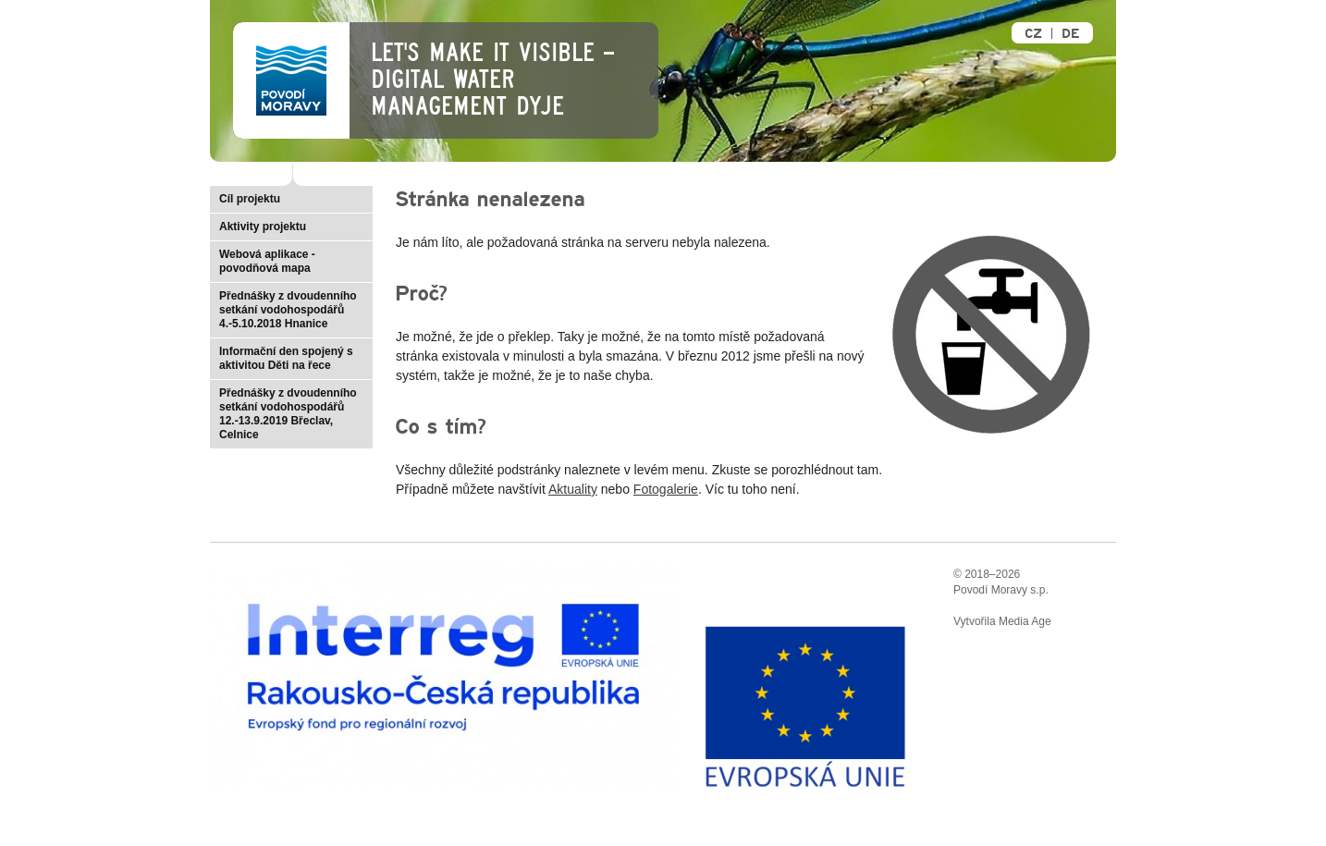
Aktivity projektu (262, 226)
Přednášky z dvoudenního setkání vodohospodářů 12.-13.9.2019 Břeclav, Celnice (288, 413)
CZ (1033, 34)
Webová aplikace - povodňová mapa (267, 261)
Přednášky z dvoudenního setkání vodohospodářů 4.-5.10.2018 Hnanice (288, 309)
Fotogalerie (665, 489)
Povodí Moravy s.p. (1001, 589)
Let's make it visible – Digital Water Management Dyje (492, 79)
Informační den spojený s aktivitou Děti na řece (286, 358)
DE (1070, 34)
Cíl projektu (249, 198)
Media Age (1025, 621)
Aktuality (572, 489)
